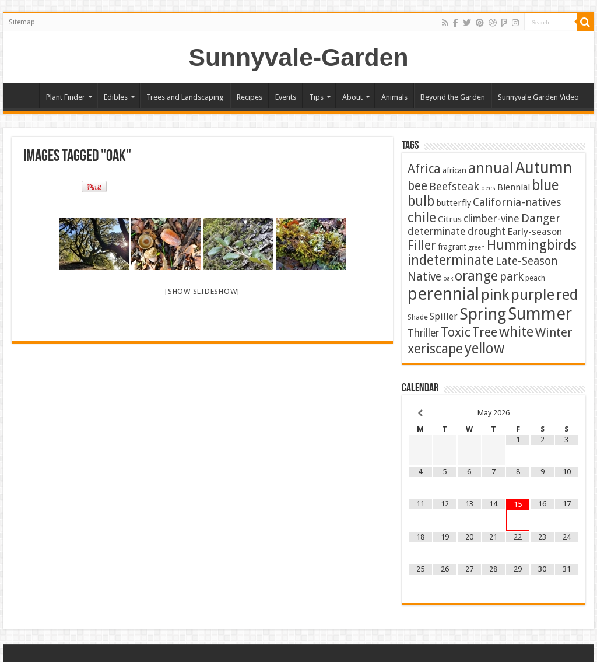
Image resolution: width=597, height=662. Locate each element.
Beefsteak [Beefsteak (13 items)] (454, 186)
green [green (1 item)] (476, 247)
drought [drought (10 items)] (486, 231)
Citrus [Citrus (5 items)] (450, 219)
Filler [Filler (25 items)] (422, 245)
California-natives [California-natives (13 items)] (517, 202)
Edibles (116, 97)
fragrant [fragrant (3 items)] (452, 246)
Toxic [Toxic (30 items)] (455, 332)
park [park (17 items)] (512, 276)
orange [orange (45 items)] (476, 276)
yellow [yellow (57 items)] (484, 348)
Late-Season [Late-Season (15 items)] (527, 261)
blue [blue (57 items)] (545, 185)
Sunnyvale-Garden (299, 57)
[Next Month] (566, 413)
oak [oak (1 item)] (448, 278)
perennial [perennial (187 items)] (443, 294)
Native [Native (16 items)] (424, 276)
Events (285, 97)
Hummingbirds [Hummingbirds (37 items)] (532, 245)
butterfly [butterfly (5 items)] (453, 203)
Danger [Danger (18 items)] (540, 218)
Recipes (249, 97)
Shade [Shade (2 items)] (418, 317)
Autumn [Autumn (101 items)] (544, 168)
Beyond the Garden (452, 97)
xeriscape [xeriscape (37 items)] (435, 348)
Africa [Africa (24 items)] (424, 169)
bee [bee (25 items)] (417, 185)
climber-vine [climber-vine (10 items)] (491, 219)
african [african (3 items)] (454, 170)
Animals (394, 97)
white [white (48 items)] (516, 332)
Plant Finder (65, 97)
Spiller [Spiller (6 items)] (444, 316)
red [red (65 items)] (567, 294)
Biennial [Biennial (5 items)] (513, 187)
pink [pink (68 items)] (495, 294)
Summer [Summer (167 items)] (540, 314)
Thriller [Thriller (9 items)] (423, 333)
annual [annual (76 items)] (491, 168)
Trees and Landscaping (185, 97)
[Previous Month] (420, 413)
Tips (316, 97)
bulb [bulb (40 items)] (421, 201)
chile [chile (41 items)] (422, 217)
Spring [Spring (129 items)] (482, 314)
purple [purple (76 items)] (532, 294)
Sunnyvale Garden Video (538, 97)
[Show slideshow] (202, 291)
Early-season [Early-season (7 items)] (534, 231)
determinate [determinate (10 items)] (437, 231)
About (352, 97)
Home (24, 95)
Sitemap (22, 22)
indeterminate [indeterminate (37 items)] (451, 260)
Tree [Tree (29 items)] (484, 332)
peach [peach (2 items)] (535, 278)
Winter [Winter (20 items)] (553, 332)
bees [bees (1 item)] (488, 188)
